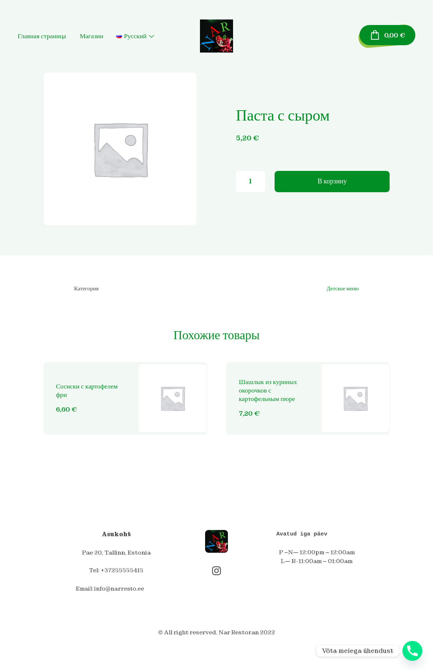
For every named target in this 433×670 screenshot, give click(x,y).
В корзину (332, 183)
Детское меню (342, 289)
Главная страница (53, 31)
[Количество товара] (250, 183)
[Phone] (412, 651)
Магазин (103, 31)
